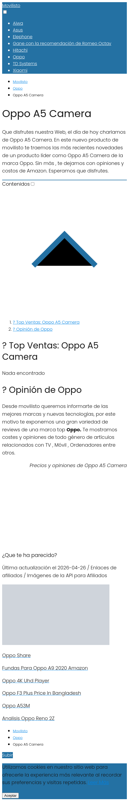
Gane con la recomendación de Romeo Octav (62, 43)
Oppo (19, 57)
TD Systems (25, 64)
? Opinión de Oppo (33, 329)
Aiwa (18, 23)
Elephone (22, 37)
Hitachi (20, 50)
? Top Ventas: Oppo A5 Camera (46, 322)
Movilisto (11, 5)
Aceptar (10, 796)
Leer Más (98, 782)
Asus (18, 30)
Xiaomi (20, 70)
